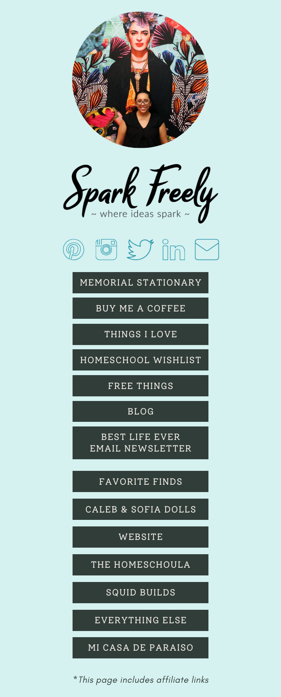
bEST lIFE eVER (141, 436)
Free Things (141, 386)
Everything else (141, 620)
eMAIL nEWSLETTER (141, 448)
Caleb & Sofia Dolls (140, 509)
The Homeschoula (141, 564)
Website (140, 536)
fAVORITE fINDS (141, 481)
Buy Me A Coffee (141, 308)
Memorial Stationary (141, 282)
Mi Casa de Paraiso (141, 647)
